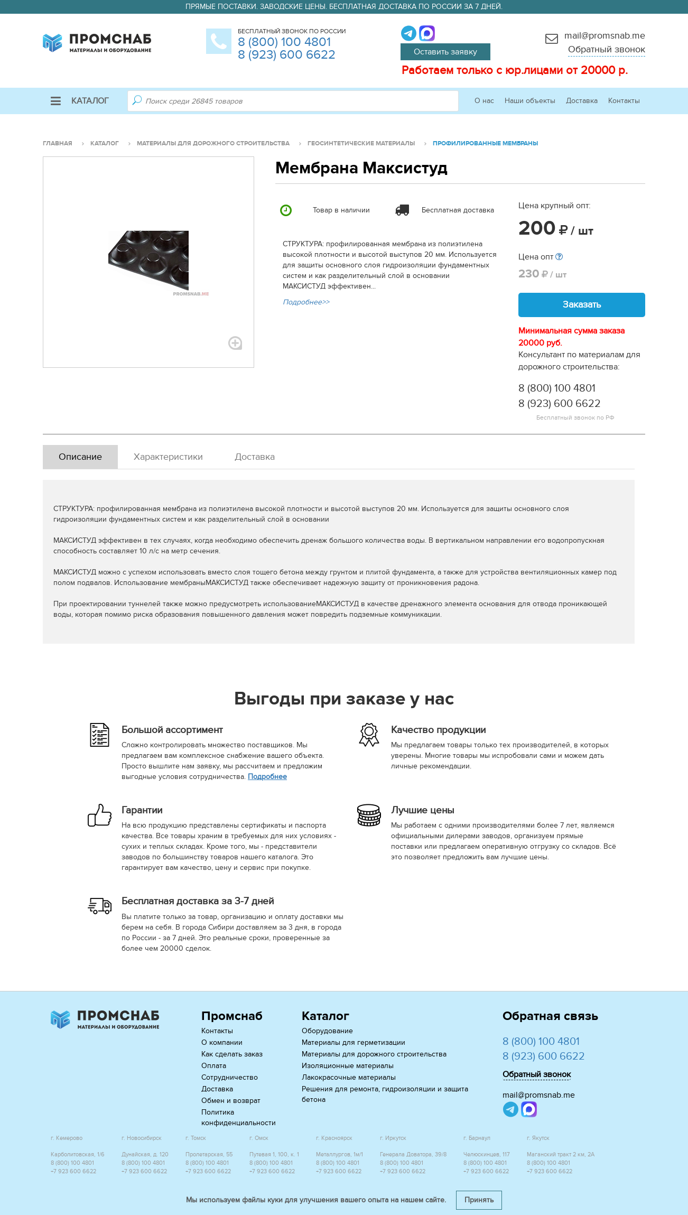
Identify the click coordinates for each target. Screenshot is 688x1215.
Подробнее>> (306, 302)
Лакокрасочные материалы (349, 1077)
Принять (479, 1199)
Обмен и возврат (231, 1100)
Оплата (213, 1065)
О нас (484, 100)
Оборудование (327, 1030)
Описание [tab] (80, 456)
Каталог (80, 101)
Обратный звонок (606, 49)
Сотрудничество (229, 1077)
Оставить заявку (445, 52)
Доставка (582, 100)
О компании (222, 1042)
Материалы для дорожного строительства (374, 1054)
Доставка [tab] (255, 456)
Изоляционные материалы (348, 1065)
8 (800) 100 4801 (284, 42)
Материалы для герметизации (353, 1042)
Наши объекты (530, 100)
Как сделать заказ (232, 1054)
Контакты (624, 100)
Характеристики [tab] (168, 456)
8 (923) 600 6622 (287, 54)
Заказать (582, 304)
